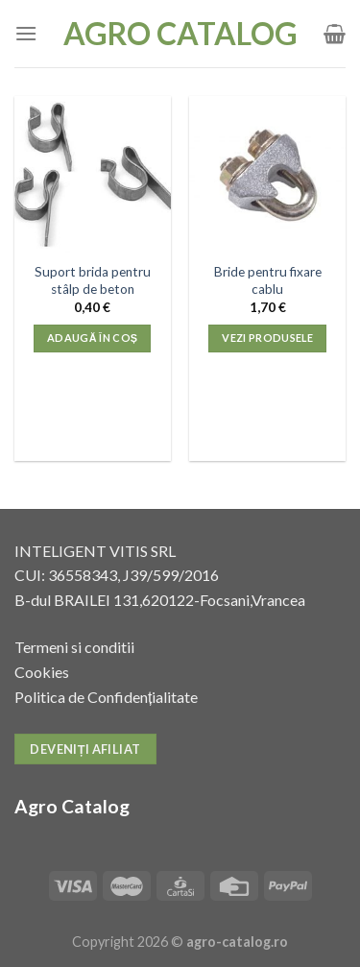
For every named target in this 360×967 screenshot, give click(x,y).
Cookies (41, 672)
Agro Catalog (180, 33)
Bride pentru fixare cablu (268, 280)
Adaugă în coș (92, 337)
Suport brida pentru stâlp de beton (93, 280)
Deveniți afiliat (85, 749)
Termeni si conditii (74, 647)
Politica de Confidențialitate (106, 697)
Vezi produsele (267, 337)
